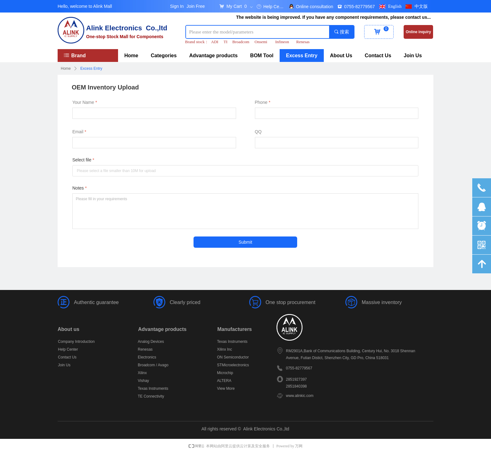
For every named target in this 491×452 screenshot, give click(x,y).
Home (66, 68)
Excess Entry (91, 68)
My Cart (234, 6)
